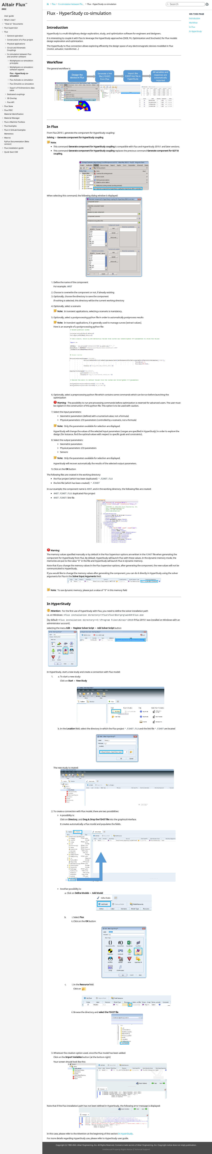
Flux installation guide (14, 148)
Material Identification (14, 114)
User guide (9, 16)
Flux (6, 31)
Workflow (193, 22)
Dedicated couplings (16, 94)
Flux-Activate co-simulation (21, 80)
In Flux (192, 27)
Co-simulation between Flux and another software (19, 55)
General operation (15, 35)
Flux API (10, 102)
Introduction (194, 18)
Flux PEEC (8, 110)
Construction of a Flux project (20, 39)
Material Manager (12, 118)
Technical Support (142, 1149)
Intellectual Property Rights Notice (117, 1149)
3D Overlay (12, 98)
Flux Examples (10, 126)
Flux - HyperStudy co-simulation (101, 4)
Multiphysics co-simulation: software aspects (21, 68)
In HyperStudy (125, 1133)
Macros (7, 137)
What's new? (9, 20)
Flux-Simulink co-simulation (22, 84)
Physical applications (16, 43)
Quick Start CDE (11, 152)
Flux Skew (8, 106)
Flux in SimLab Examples (15, 130)
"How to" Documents (13, 24)
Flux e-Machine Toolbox (14, 122)
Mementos (8, 133)
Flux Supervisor (11, 28)
